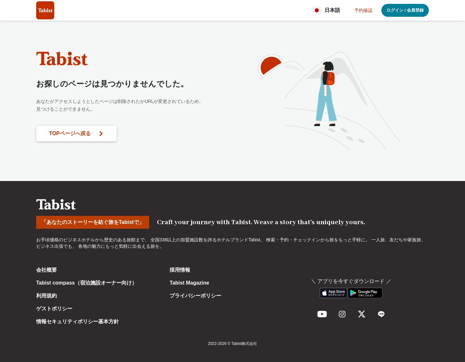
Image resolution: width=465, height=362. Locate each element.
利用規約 (46, 295)
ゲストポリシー (54, 308)
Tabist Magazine (189, 283)
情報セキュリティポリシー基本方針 (77, 321)
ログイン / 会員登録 (405, 10)
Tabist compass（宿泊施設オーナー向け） (86, 283)
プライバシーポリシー (195, 295)
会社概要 (46, 270)
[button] (327, 10)
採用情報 (180, 270)
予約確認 (363, 10)
